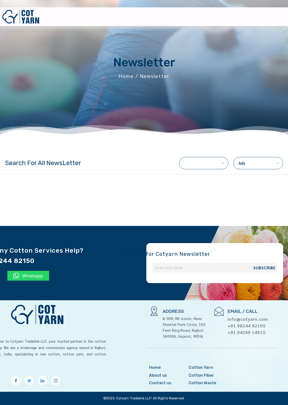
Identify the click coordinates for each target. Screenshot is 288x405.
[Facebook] (16, 386)
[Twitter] (29, 386)
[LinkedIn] (42, 386)
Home (164, 16)
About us (187, 16)
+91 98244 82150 (246, 311)
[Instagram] (56, 386)
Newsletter (250, 16)
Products (217, 16)
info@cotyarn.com (248, 304)
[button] (28, 276)
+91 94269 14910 (246, 317)
